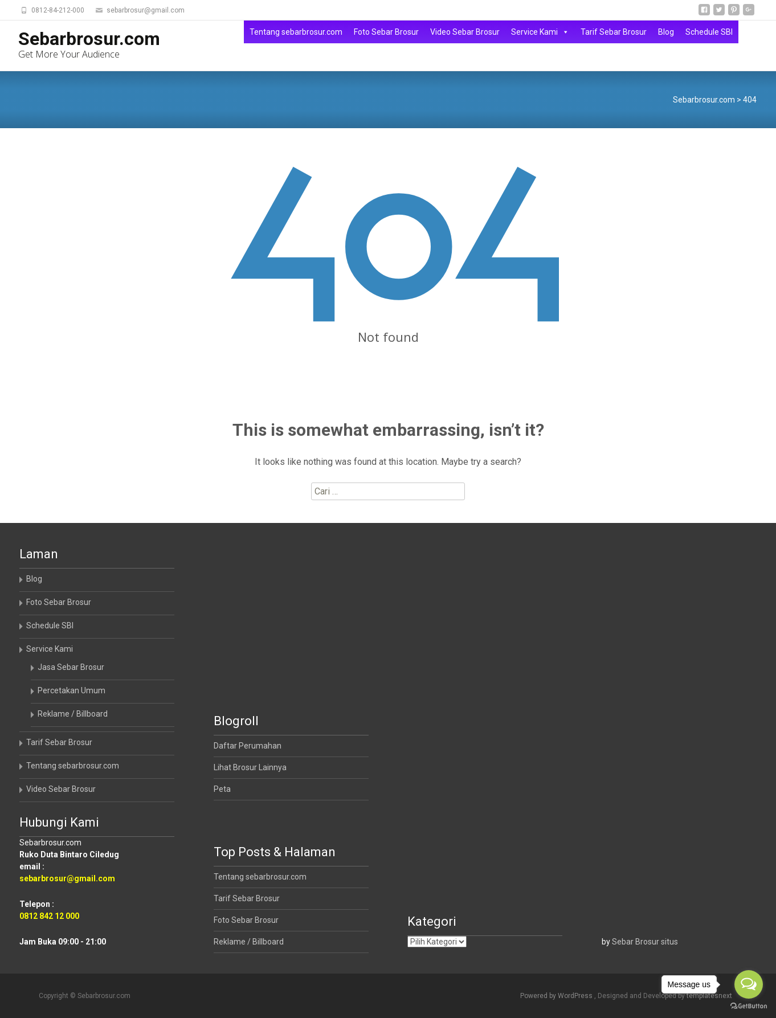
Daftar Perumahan (247, 745)
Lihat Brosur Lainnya (250, 767)
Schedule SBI (709, 31)
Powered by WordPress (557, 996)
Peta (222, 789)
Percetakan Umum (71, 690)
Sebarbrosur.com (704, 99)
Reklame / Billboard (73, 713)
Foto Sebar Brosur (386, 31)
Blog (666, 31)
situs (669, 941)
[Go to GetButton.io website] (748, 1006)
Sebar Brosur (635, 941)
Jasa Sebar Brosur (71, 667)
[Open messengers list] (748, 984)
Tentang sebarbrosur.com (296, 31)
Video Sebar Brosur (465, 31)
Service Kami (540, 32)
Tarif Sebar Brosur (614, 31)
